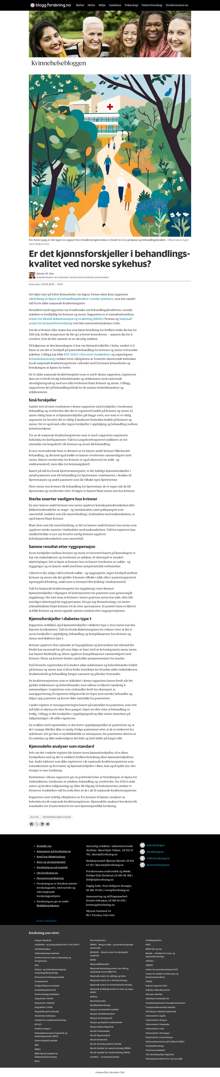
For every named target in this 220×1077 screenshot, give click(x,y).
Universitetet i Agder (156, 1016)
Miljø (102, 5)
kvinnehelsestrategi (42, 359)
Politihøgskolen (153, 940)
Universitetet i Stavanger (158, 1033)
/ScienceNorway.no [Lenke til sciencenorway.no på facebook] (158, 864)
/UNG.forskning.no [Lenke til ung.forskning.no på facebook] (158, 858)
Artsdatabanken (42, 949)
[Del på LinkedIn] (42, 824)
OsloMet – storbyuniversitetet (104, 1057)
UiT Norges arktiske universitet (161, 1011)
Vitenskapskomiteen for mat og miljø (164, 1058)
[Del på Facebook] (31, 824)
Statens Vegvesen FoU (156, 985)
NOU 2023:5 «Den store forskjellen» (87, 354)
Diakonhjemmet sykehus (47, 953)
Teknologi (131, 5)
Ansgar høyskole (43, 940)
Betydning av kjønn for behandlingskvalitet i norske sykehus (71, 299)
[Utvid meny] (31, 16)
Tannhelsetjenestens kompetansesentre (165, 1003)
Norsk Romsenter (99, 1039)
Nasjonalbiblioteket (99, 964)
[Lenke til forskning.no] (49, 3)
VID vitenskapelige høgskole (160, 1054)
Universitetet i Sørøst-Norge (159, 1037)
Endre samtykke (47, 920)
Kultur (80, 5)
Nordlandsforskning (100, 1005)
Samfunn (115, 5)
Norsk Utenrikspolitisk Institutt (105, 1044)
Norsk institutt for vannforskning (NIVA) (110, 1052)
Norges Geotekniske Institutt (104, 1009)
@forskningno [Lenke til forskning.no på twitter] (156, 845)
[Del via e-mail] (47, 824)
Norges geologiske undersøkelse (106, 1022)
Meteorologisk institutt (46, 1040)
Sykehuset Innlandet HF (157, 998)
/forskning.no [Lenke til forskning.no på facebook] (155, 851)
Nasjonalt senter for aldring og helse (108, 976)
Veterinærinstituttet (155, 1050)
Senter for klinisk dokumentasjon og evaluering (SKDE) (65, 319)
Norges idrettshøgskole (102, 1027)
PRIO (148, 944)
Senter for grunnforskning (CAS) (162, 969)
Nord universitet (98, 1001)
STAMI (149, 981)
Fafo (37, 965)
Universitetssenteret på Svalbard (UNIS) (165, 1041)
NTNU (93, 960)
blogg (34, 817)
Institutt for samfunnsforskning (50, 1020)
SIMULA (150, 961)
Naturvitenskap (152, 5)
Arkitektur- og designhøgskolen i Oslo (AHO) (57, 944)
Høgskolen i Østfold (44, 1003)
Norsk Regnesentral (100, 1035)
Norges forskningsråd (101, 1018)
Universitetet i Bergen (156, 1020)
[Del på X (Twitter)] (36, 824)
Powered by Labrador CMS (110, 1072)
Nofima (93, 996)
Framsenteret (41, 981)
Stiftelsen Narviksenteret (158, 990)
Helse (91, 5)
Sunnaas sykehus (154, 994)
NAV (37, 1045)
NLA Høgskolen (98, 940)
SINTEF (149, 965)
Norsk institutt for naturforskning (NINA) (110, 1048)
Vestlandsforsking (155, 1046)
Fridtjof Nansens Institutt (47, 985)
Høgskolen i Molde (44, 998)
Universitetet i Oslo (155, 1028)
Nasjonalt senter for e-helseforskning (108, 980)
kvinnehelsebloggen (57, 817)
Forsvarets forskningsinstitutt (49, 977)
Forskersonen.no (177, 5)
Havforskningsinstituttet (47, 994)
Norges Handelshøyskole (102, 1014)
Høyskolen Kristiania (45, 1016)
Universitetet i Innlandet (157, 1024)
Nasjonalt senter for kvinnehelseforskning (111, 984)
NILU (37, 1061)
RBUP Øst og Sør (154, 949)
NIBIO (38, 1049)
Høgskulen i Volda (43, 1007)
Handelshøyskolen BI (45, 990)
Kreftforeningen (43, 1028)
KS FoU (38, 1024)
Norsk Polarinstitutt (100, 1031)
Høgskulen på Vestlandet (47, 1011)
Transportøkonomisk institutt (160, 1007)
